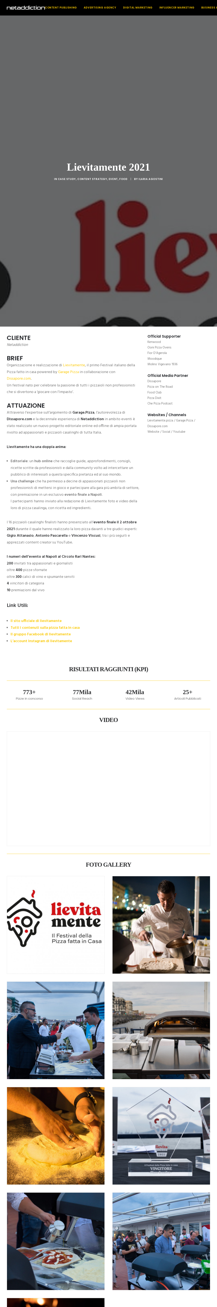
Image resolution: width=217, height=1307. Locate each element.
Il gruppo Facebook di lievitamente (41, 408)
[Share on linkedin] (108, 1186)
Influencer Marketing (177, 7)
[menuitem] (62, 7)
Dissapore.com (19, 152)
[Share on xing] (125, 1186)
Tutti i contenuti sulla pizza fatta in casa (45, 401)
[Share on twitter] (92, 1186)
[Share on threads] (97, 1186)
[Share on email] (130, 1186)
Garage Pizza (68, 146)
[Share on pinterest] (103, 1186)
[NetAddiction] (26, 8)
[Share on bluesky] (119, 1186)
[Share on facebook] (86, 1186)
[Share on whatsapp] (114, 1186)
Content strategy (92, 66)
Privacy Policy (129, 1289)
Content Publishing (61, 7)
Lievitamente (74, 139)
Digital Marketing (138, 7)
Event (113, 66)
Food (123, 66)
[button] (99, 1252)
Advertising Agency (100, 7)
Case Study (67, 66)
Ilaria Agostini (151, 66)
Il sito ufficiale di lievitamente (36, 395)
